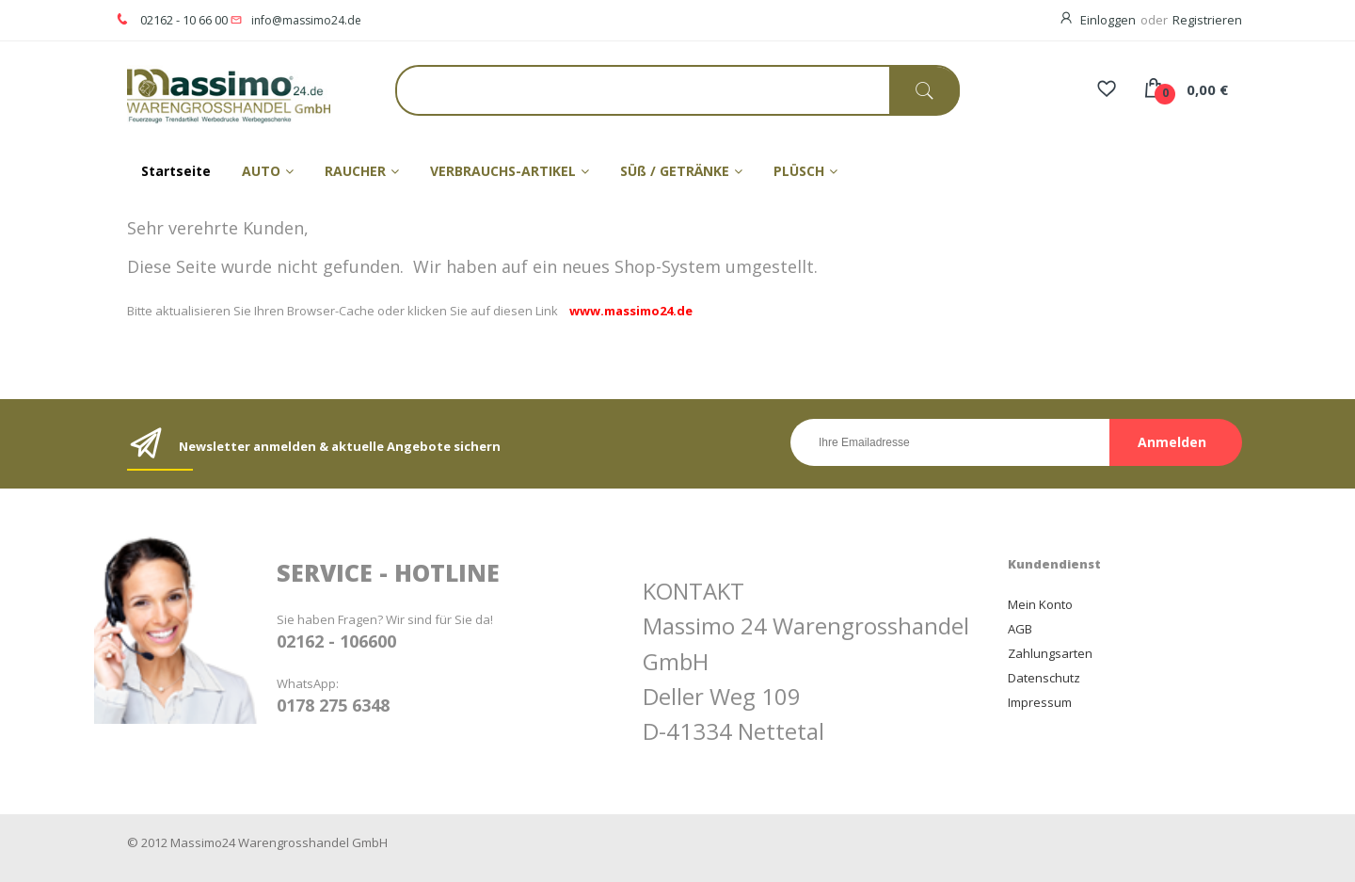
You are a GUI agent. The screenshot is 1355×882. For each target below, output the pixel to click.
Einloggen (1108, 19)
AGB (1020, 628)
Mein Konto (1040, 604)
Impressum (1040, 702)
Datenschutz (1044, 677)
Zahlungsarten (1050, 653)
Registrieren (1207, 19)
